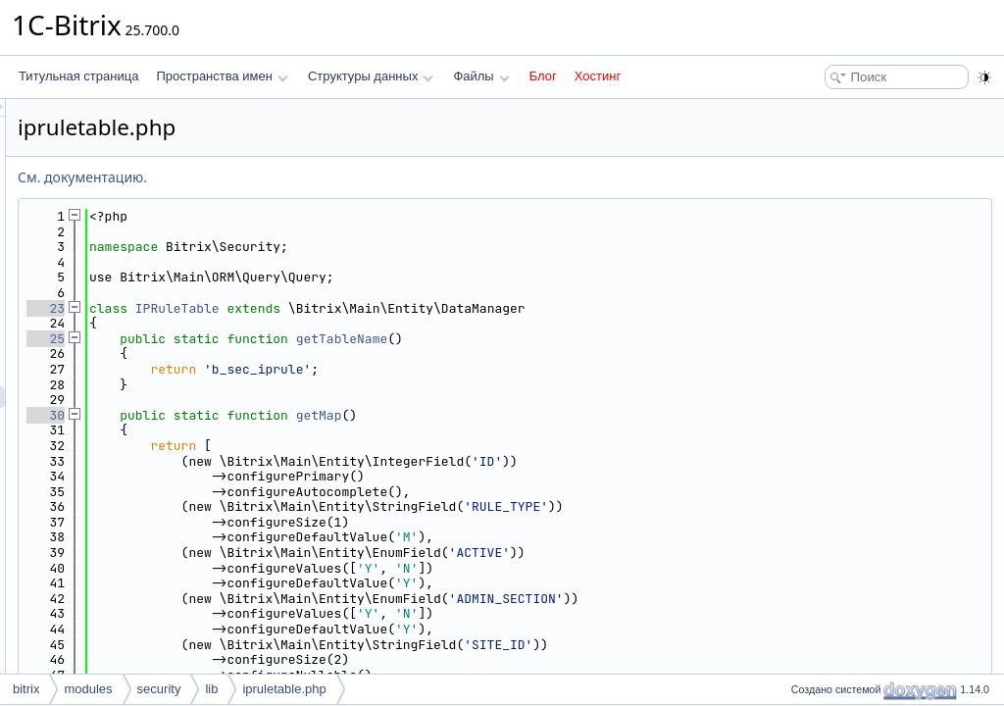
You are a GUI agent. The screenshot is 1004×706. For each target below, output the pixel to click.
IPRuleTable (422, 308)
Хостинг (598, 76)
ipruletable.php (284, 688)
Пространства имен (221, 76)
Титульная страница (78, 76)
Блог (543, 76)
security (159, 688)
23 (291, 308)
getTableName (587, 338)
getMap (564, 415)
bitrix (26, 688)
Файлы (481, 76)
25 (291, 338)
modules (88, 688)
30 (291, 415)
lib (211, 688)
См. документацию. (327, 177)
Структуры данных (370, 76)
